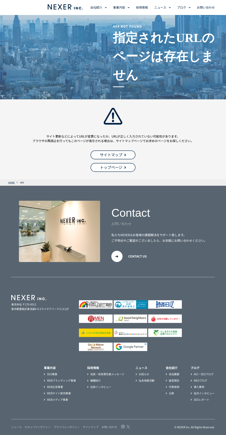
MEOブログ (200, 380)
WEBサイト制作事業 (59, 393)
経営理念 (174, 380)
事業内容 (119, 7)
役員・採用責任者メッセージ (107, 374)
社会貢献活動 (147, 380)
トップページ (111, 167)
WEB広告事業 (55, 387)
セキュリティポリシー (38, 427)
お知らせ (144, 374)
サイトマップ (111, 154)
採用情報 (142, 7)
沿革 (171, 393)
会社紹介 (96, 7)
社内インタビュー (204, 393)
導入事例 (199, 387)
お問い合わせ (206, 7)
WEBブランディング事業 (61, 380)
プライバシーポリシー (67, 427)
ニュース (160, 7)
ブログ (181, 7)
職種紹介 (95, 380)
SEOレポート (201, 399)
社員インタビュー (100, 387)
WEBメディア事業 (57, 399)
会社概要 (174, 374)
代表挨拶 (174, 387)
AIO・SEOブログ (204, 374)
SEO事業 (52, 374)
